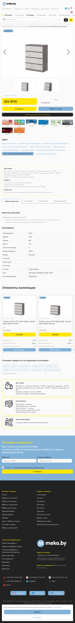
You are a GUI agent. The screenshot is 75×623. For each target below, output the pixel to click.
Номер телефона (44, 457)
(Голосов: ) (61, 565)
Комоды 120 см (9, 370)
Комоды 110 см (52, 366)
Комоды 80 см (24, 366)
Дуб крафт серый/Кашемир (46, 154)
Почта (7, 585)
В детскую (52, 15)
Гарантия (7, 190)
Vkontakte (56, 593)
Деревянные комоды (52, 370)
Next (68, 52)
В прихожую (41, 15)
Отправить (37, 472)
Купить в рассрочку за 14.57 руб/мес (37, 115)
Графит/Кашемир (59, 147)
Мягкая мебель (64, 15)
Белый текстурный (9, 143)
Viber (52, 581)
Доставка (8, 168)
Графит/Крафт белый (10, 150)
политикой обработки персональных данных (29, 467)
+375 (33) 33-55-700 (72, 12)
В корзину (19, 109)
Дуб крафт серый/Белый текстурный (50, 150)
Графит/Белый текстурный (39, 147)
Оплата (7, 180)
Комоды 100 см (38, 366)
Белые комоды (23, 370)
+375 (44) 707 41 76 (58, 577)
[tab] (12, 201)
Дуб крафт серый (27, 150)
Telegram (31, 581)
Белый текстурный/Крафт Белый (56, 143)
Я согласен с (24, 467)
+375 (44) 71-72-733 (72, 8)
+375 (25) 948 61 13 (12, 581)
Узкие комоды (36, 370)
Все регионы (42, 568)
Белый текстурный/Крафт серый (14, 147)
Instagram (18, 593)
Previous (5, 52)
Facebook (37, 593)
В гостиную (19, 15)
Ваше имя (6, 457)
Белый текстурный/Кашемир (30, 143)
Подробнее (57, 607)
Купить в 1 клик (56, 109)
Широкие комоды (10, 366)
